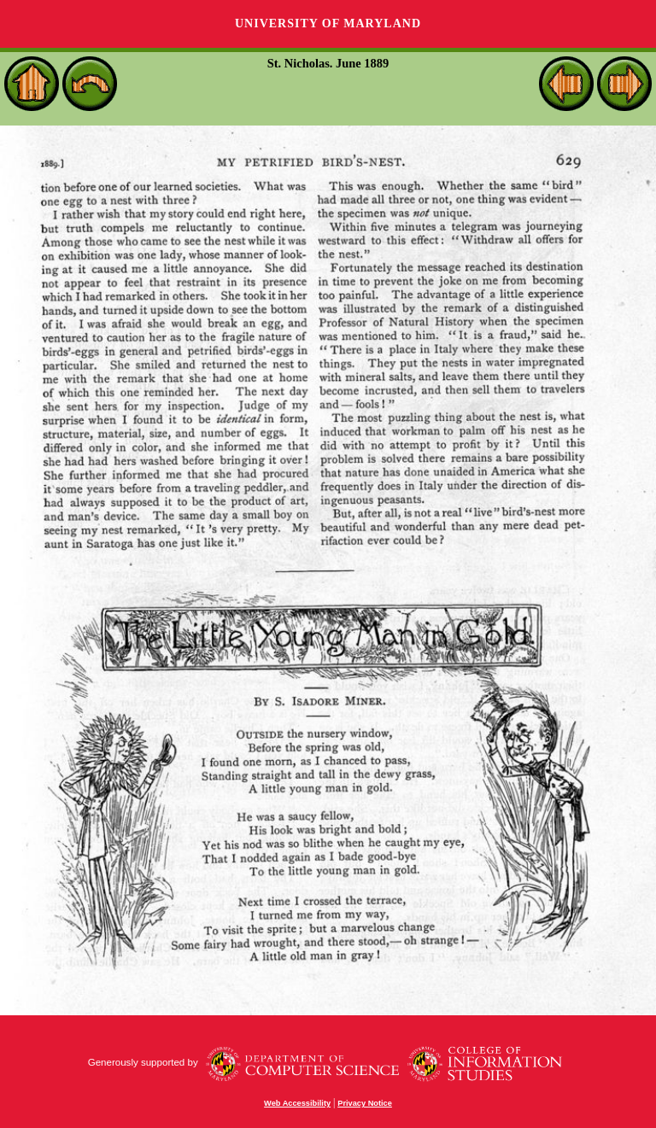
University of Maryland (328, 23)
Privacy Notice (364, 1103)
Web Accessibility (297, 1103)
